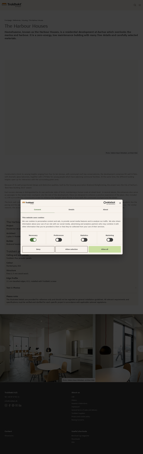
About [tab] (105, 209)
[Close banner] (120, 203)
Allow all (104, 249)
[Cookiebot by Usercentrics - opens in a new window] (105, 203)
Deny (38, 249)
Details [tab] (71, 209)
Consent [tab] (37, 209)
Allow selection (71, 249)
